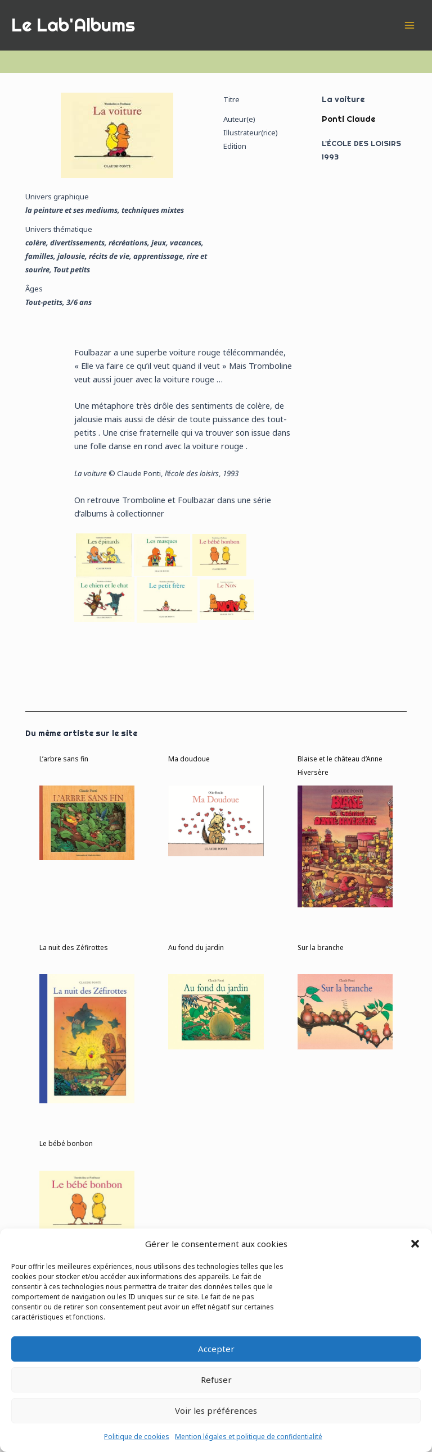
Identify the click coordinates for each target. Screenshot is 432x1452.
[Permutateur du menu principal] (409, 24)
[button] (415, 1243)
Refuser (216, 1379)
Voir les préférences (216, 1410)
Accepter (216, 1348)
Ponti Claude (348, 119)
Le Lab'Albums (73, 24)
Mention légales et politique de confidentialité (248, 1436)
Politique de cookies (136, 1436)
